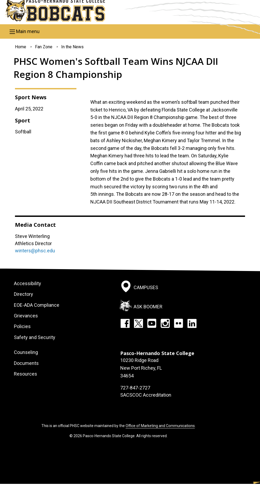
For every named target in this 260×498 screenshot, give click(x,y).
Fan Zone (43, 46)
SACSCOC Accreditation (145, 395)
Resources (25, 374)
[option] (166, 93)
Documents (26, 363)
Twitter (138, 323)
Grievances (26, 315)
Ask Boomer (148, 306)
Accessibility (27, 283)
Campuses (146, 287)
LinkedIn (192, 323)
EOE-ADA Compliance (36, 305)
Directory (23, 294)
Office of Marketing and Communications (160, 426)
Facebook (125, 323)
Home (20, 46)
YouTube (151, 323)
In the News (72, 46)
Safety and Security (34, 337)
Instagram (165, 323)
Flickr (178, 323)
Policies (22, 326)
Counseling (26, 352)
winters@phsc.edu (35, 250)
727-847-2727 (135, 388)
